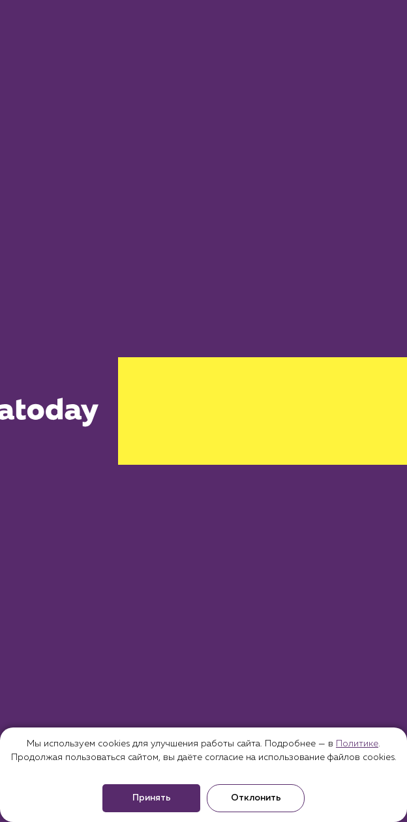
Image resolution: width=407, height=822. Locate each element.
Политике (357, 743)
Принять (151, 797)
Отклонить (256, 797)
